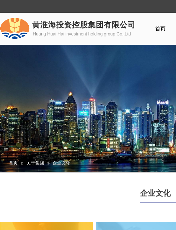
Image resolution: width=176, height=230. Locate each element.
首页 (13, 162)
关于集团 (35, 162)
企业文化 (61, 162)
